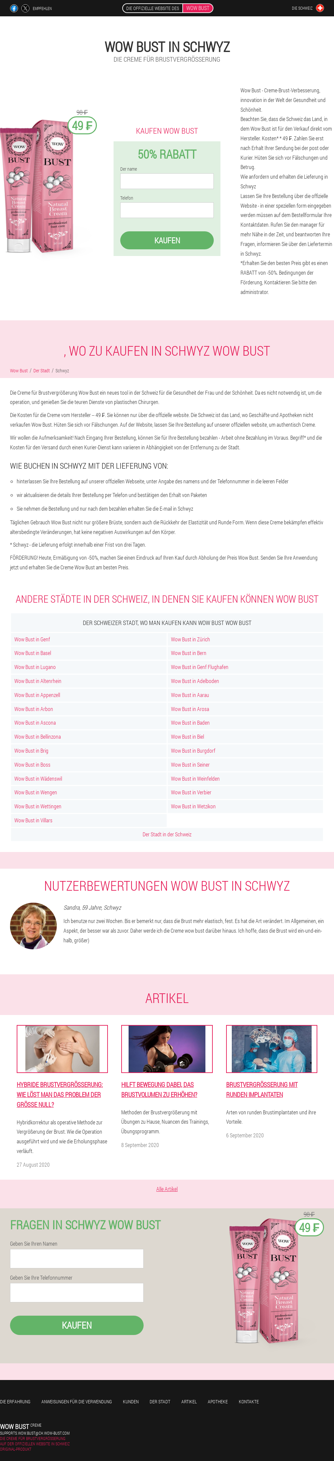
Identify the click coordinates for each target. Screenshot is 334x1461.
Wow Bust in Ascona (35, 722)
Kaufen (167, 240)
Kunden (131, 1401)
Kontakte (249, 1401)
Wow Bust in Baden (190, 722)
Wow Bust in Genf (32, 639)
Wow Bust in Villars (33, 820)
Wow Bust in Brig (31, 750)
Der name (128, 169)
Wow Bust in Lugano (35, 666)
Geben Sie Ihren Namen (33, 1243)
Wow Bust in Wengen (35, 792)
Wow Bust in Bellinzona (37, 736)
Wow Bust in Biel (187, 736)
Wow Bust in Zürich (190, 639)
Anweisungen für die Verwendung (76, 1401)
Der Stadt (160, 1401)
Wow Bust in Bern (188, 652)
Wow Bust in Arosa (190, 708)
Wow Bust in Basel (32, 652)
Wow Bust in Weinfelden (195, 778)
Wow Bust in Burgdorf (193, 750)
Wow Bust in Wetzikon (193, 806)
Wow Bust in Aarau (190, 694)
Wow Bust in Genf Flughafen (199, 666)
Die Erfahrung (15, 1401)
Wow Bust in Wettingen (37, 806)
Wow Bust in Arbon (33, 708)
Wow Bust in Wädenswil (38, 778)
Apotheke (218, 1401)
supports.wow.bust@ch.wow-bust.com (34, 1433)
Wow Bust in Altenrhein (37, 680)
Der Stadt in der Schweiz (167, 834)
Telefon (126, 198)
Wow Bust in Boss (32, 764)
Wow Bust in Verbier (191, 792)
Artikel (189, 1401)
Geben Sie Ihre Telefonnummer (41, 1277)
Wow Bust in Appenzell (37, 694)
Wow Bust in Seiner (190, 764)
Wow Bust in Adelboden (195, 680)
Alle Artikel (167, 1188)
